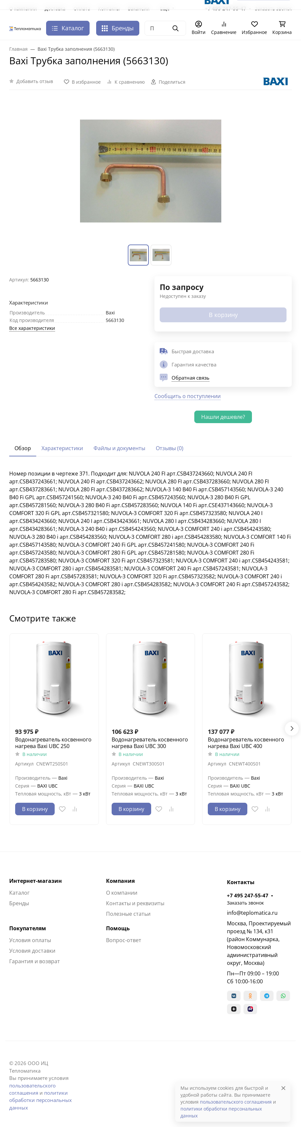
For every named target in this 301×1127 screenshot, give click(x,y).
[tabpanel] (150, 533)
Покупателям (27, 928)
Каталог (19, 892)
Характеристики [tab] (62, 448)
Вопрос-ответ (123, 940)
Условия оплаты (30, 940)
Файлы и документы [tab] (119, 448)
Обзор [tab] (22, 448)
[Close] (283, 1087)
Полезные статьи (128, 913)
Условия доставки (32, 950)
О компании (121, 892)
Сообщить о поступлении (187, 396)
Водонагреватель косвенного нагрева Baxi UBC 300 (150, 742)
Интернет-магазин (35, 880)
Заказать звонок (245, 903)
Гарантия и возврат (34, 961)
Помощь (118, 928)
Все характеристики (32, 328)
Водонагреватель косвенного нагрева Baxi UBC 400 (246, 742)
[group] (150, 171)
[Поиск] (165, 28)
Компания (120, 880)
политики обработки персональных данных (40, 1100)
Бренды (118, 28)
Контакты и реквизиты (135, 903)
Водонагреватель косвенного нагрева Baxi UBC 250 (53, 742)
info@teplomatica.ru (252, 912)
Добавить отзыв (34, 81)
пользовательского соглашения (236, 1102)
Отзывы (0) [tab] (169, 448)
